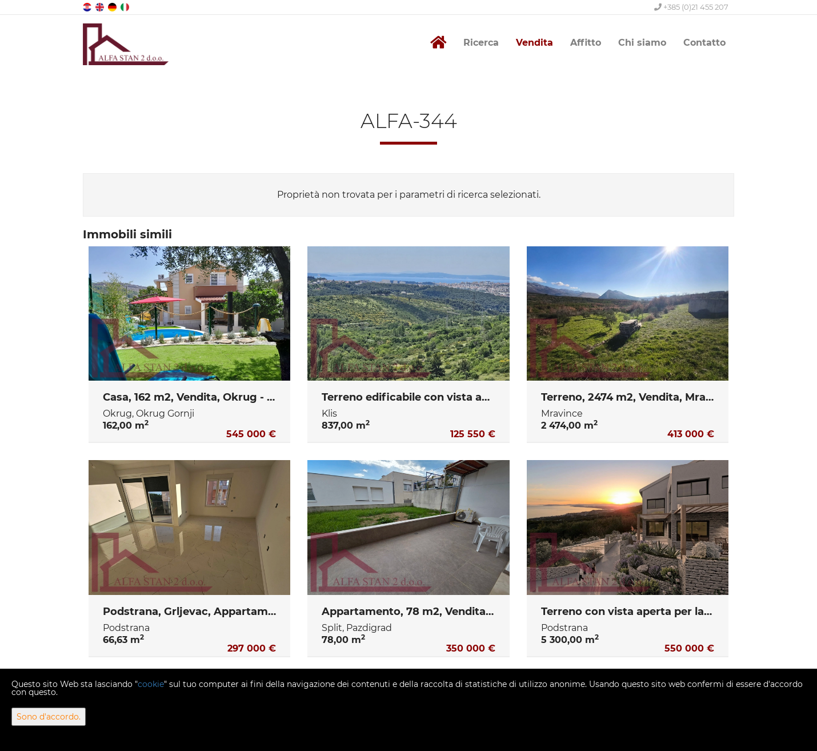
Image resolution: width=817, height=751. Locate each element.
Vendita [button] (534, 42)
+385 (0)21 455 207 (691, 6)
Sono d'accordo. (49, 717)
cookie (151, 684)
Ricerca (481, 42)
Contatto (704, 42)
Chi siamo (642, 42)
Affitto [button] (585, 42)
